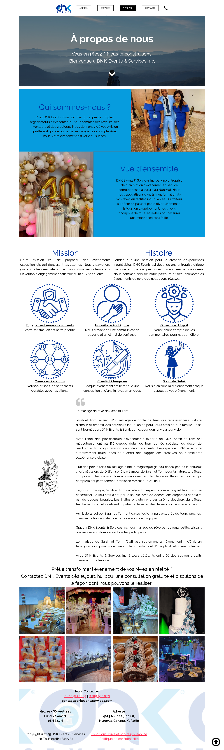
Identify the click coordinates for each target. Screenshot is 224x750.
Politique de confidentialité (119, 739)
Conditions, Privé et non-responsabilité (119, 734)
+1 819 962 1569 (75, 696)
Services (105, 8)
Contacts (150, 8)
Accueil (83, 8)
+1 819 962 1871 (99, 696)
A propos (128, 8)
